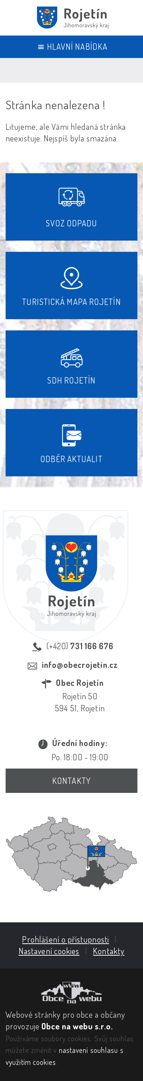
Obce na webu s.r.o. (77, 1026)
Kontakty (71, 780)
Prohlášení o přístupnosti (65, 939)
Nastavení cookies (49, 951)
